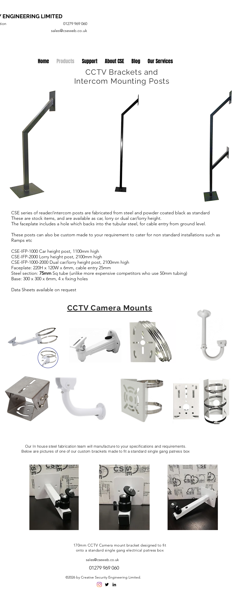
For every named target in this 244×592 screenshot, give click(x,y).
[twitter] (106, 584)
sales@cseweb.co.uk (69, 30)
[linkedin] (114, 584)
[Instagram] (99, 584)
